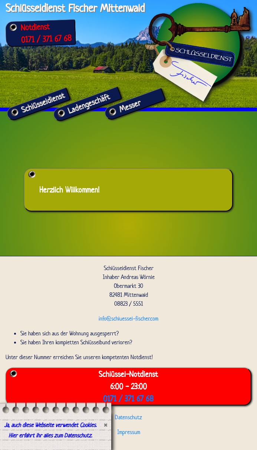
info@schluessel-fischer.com (128, 318)
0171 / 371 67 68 (46, 39)
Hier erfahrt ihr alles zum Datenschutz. (50, 435)
